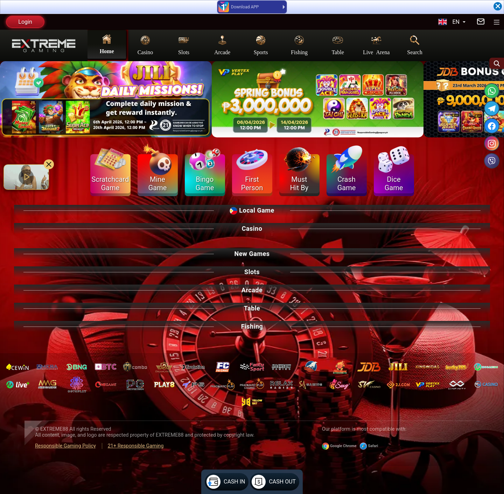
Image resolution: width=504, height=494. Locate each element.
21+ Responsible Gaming (136, 446)
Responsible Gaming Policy (65, 446)
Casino (145, 45)
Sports (261, 45)
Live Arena (376, 45)
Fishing (299, 45)
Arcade (222, 45)
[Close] (497, 6)
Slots (183, 45)
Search (414, 45)
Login (25, 22)
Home (107, 43)
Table (337, 45)
